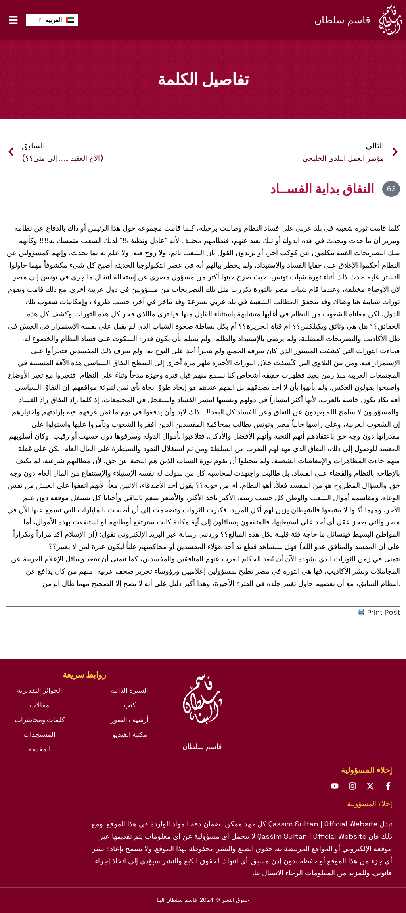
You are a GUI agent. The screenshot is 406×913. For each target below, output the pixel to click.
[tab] (84, 678)
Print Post (379, 612)
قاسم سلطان (342, 20)
